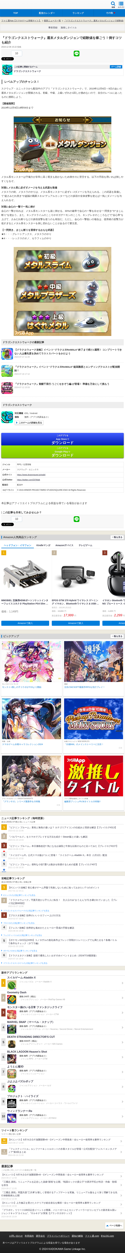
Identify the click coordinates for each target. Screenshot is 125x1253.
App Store (62, 439)
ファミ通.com (92, 1236)
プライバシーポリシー (58, 1236)
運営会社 (40, 1236)
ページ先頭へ (115, 1225)
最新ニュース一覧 (52, 20)
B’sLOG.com (107, 1236)
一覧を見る (117, 537)
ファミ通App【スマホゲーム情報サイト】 (21, 20)
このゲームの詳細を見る (30, 422)
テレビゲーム (85, 545)
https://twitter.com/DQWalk (28, 480)
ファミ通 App (12, 5)
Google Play (62, 452)
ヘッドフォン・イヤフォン (17, 545)
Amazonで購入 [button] (25, 623)
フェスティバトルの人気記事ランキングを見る (22, 935)
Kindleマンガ (43, 545)
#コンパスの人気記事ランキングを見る (19, 895)
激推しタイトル (69, 27)
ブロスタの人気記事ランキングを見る (19, 923)
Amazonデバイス (64, 545)
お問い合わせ (16, 1236)
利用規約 (29, 1236)
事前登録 (52, 27)
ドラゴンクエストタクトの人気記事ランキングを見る (25, 963)
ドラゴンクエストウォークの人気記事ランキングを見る (26, 911)
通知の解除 (77, 1236)
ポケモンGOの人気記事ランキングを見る (20, 951)
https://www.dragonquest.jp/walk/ (31, 475)
